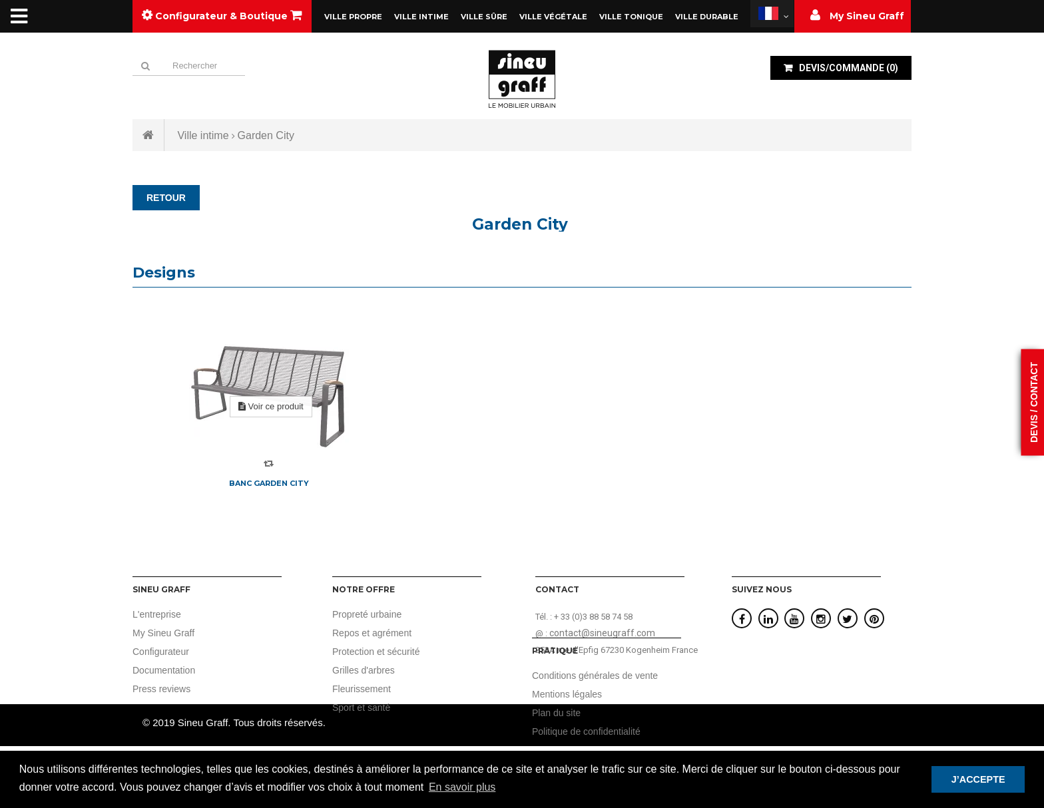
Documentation (163, 670)
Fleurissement (361, 689)
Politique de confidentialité (786, 731)
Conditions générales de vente (795, 675)
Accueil (148, 135)
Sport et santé (361, 707)
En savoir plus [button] (462, 787)
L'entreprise (156, 614)
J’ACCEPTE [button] (978, 779)
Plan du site (756, 712)
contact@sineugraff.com (602, 633)
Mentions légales (767, 694)
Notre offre (363, 589)
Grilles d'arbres (363, 670)
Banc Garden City (269, 483)
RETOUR (166, 197)
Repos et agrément (371, 633)
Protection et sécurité (376, 651)
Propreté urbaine (366, 614)
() (847, 68)
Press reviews (161, 689)
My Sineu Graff (163, 633)
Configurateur (160, 651)
